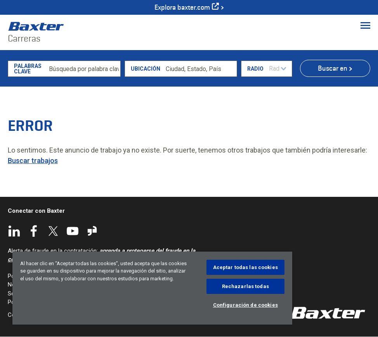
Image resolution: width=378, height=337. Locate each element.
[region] (152, 288)
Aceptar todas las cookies (245, 267)
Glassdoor (92, 231)
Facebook (33, 231)
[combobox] (200, 68)
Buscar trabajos (33, 160)
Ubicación (145, 68)
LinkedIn (14, 231)
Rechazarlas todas (245, 286)
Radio (255, 68)
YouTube (72, 231)
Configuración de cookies (245, 305)
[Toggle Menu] (365, 25)
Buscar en (332, 68)
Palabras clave (28, 68)
